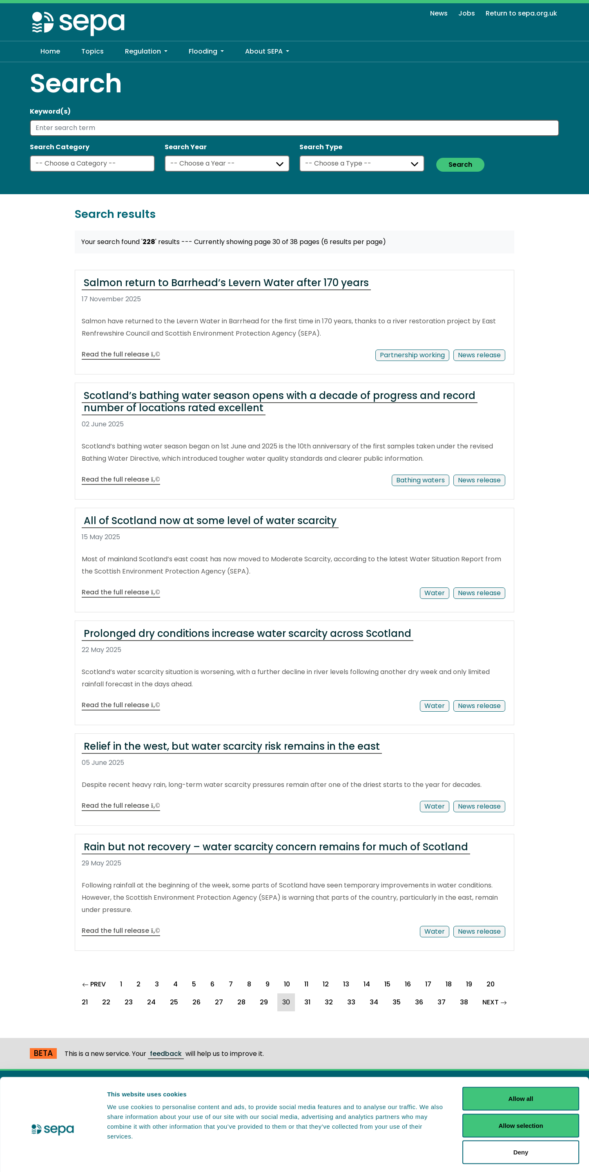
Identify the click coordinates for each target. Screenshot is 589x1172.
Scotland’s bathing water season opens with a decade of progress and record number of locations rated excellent (279, 402)
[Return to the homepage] (79, 23)
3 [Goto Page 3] (157, 984)
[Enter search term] (294, 128)
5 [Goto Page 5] (194, 984)
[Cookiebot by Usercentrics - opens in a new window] (53, 1156)
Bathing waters (420, 480)
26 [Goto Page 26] (196, 1002)
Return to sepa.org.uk (521, 13)
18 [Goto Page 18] (449, 984)
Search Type (320, 147)
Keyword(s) (50, 111)
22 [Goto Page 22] (106, 1002)
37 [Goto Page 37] (441, 1002)
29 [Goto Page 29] (264, 1002)
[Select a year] (227, 163)
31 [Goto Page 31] (307, 1002)
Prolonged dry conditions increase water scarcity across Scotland (247, 633)
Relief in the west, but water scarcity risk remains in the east (232, 746)
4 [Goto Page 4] (175, 984)
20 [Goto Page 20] (490, 984)
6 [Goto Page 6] (212, 984)
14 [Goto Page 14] (367, 984)
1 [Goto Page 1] (121, 984)
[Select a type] (361, 163)
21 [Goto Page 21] (85, 1002)
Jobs (466, 13)
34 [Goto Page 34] (374, 1002)
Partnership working (412, 355)
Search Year (186, 147)
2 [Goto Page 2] (138, 984)
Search (460, 164)
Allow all (521, 1064)
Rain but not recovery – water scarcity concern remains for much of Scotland (276, 847)
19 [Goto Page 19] (469, 984)
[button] (146, 51)
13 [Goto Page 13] (346, 984)
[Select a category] (92, 163)
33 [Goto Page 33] (351, 1002)
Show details (429, 1155)
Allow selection (520, 1091)
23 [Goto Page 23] (129, 1002)
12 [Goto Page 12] (326, 984)
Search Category (59, 147)
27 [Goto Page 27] (219, 1002)
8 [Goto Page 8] (249, 984)
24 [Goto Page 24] (151, 1002)
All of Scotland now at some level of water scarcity (210, 520)
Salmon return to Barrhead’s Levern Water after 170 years (226, 282)
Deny (521, 1118)
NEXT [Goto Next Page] (497, 1001)
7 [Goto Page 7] (231, 984)
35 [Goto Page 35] (397, 1002)
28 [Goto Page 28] (241, 1002)
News (439, 13)
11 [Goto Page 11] (306, 984)
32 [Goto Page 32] (329, 1002)
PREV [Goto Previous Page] (96, 983)
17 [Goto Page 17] (428, 984)
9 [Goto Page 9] (267, 984)
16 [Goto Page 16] (408, 984)
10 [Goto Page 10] (287, 984)
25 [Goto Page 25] (174, 1002)
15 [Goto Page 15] (387, 984)
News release (479, 355)
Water (434, 593)
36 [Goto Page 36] (419, 1002)
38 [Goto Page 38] (464, 1002)
